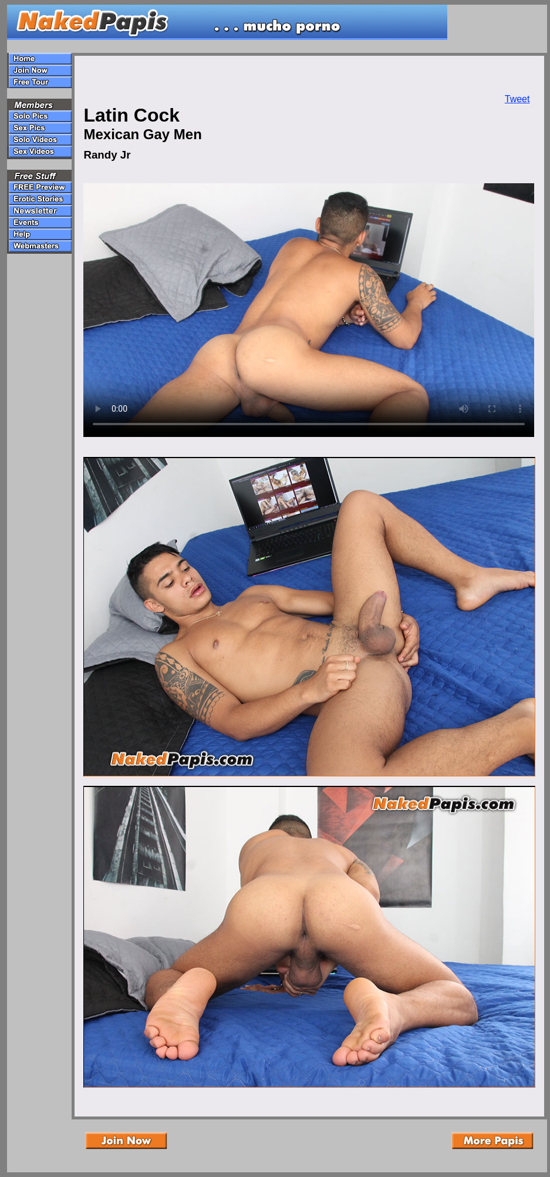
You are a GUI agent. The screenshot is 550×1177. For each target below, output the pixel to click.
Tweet (517, 99)
